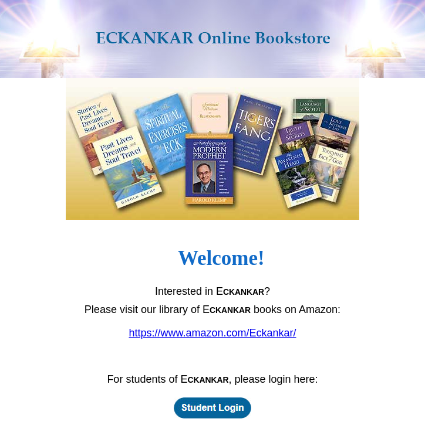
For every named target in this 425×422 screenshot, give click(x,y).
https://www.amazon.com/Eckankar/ (212, 333)
